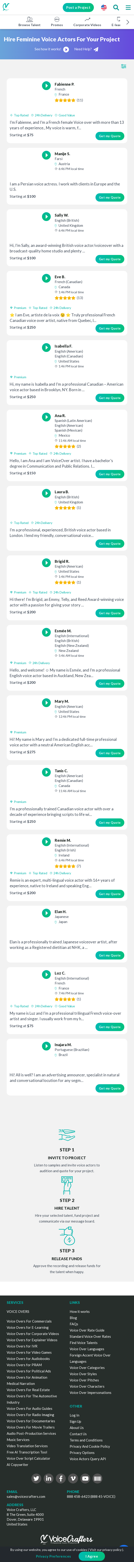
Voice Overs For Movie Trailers (31, 1427)
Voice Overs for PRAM (24, 1365)
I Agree (92, 1556)
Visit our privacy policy (105, 1550)
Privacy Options (82, 1452)
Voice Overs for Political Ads (29, 1371)
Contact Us (78, 1434)
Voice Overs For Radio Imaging (30, 1415)
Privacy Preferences (53, 1556)
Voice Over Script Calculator (28, 1458)
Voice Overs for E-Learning (28, 1327)
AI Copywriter (17, 1464)
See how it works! (52, 49)
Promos (57, 21)
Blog (73, 1318)
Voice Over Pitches (84, 1380)
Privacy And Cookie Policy (90, 1446)
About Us (77, 1428)
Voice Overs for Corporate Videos (33, 1334)
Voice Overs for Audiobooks (28, 1358)
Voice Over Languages (87, 1349)
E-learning (119, 21)
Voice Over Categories (87, 1367)
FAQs (74, 1324)
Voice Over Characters (87, 1386)
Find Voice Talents (84, 1343)
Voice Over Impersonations (90, 1392)
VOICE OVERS (18, 1311)
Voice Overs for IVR (22, 1346)
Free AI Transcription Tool (27, 1452)
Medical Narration (21, 1383)
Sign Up (75, 1421)
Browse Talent (29, 21)
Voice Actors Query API (88, 1459)
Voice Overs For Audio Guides (29, 1408)
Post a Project (78, 7)
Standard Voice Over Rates (90, 1336)
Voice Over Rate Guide (87, 1330)
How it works (80, 1311)
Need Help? (86, 49)
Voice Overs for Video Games (29, 1352)
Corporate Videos (87, 21)
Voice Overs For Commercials (29, 1321)
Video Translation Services (27, 1446)
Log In (74, 1415)
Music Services (18, 1440)
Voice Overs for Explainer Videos (32, 1340)
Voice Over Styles (83, 1374)
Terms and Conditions (86, 1440)
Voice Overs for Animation (27, 1377)
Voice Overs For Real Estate (28, 1390)
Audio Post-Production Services (31, 1433)
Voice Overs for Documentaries (31, 1421)
